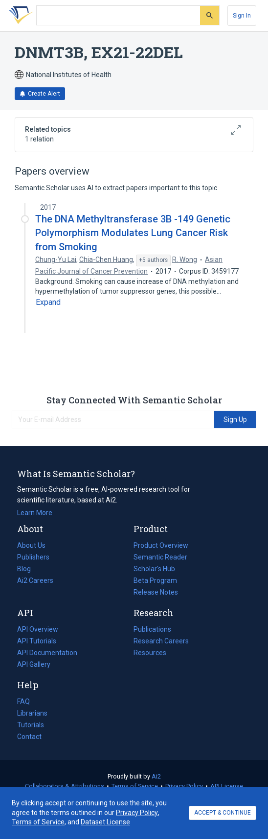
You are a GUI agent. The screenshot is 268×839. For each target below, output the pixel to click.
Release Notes (156, 592)
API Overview (37, 629)
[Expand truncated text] (48, 302)
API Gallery (33, 664)
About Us (31, 545)
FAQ (23, 701)
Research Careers (161, 641)
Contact (29, 736)
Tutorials (30, 725)
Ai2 (156, 776)
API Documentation (47, 653)
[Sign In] (241, 15)
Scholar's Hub (154, 569)
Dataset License (105, 822)
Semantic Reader (160, 557)
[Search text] (118, 15)
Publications (152, 629)
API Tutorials (36, 641)
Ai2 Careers (35, 580)
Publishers (33, 557)
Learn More (34, 513)
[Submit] (209, 15)
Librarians (32, 713)
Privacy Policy (184, 786)
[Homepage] (19, 15)
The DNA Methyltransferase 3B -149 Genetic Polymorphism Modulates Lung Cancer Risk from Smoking (132, 232)
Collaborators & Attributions (64, 786)
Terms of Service (135, 786)
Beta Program (155, 580)
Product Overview (161, 545)
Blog (28, 569)
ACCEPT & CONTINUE (222, 812)
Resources (150, 653)
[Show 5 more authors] (153, 260)
